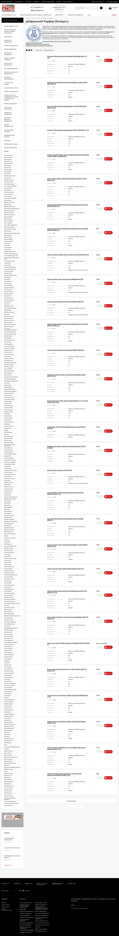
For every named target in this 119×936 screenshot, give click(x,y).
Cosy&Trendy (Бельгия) (10, 267)
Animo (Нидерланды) (9, 184)
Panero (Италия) (8, 568)
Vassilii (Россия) (8, 706)
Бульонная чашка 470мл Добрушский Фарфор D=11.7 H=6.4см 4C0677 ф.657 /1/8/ (67, 401)
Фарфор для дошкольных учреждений (37, 44)
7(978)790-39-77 (17, 883)
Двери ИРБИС (23, 909)
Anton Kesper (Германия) (10, 186)
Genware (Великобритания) (11, 377)
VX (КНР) (6, 697)
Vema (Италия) (7, 708)
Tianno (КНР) (7, 679)
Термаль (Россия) (8, 796)
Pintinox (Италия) (8, 577)
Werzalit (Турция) (8, 722)
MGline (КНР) (7, 501)
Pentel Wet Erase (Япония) (10, 575)
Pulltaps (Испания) (8, 597)
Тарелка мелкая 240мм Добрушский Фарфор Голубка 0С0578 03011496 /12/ (67, 83)
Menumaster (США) (9, 527)
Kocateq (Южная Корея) (10, 454)
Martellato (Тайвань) (9, 519)
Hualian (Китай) (8, 401)
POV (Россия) (7, 560)
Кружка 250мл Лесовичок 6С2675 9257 (59, 470)
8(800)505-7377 (59, 9)
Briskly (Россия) (8, 237)
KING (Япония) (7, 440)
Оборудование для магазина (42, 925)
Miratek (6, 536)
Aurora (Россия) (8, 200)
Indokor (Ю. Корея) (9, 422)
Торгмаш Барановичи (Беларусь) (9, 798)
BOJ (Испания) (7, 204)
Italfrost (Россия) (8, 426)
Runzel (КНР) (7, 626)
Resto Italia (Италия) (9, 613)
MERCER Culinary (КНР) (9, 499)
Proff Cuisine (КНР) (8, 595)
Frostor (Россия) (8, 352)
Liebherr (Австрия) (8, 482)
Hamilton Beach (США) (9, 389)
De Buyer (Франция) (9, 287)
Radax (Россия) (8, 609)
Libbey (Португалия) (9, 478)
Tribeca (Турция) (8, 687)
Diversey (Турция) (8, 294)
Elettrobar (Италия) (9, 320)
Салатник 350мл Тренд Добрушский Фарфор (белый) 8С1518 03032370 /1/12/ (67, 591)
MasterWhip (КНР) (8, 523)
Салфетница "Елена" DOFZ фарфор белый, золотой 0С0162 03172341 (66, 427)
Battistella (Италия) (9, 212)
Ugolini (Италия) (8, 691)
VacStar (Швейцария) (9, 699)
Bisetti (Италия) (8, 219)
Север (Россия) (8, 792)
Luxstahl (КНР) (7, 493)
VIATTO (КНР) (7, 695)
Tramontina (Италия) (9, 685)
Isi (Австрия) (7, 424)
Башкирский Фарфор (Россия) (11, 747)
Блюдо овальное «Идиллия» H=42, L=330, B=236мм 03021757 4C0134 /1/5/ (67, 670)
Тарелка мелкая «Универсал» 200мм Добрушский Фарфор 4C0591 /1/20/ (66, 722)
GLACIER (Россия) (8, 360)
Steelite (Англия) (8, 656)
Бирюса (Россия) (8, 751)
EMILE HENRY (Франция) (10, 308)
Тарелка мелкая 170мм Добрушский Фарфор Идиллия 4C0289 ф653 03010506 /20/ (67, 229)
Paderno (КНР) (7, 564)
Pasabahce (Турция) (9, 572)
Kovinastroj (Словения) (9, 462)
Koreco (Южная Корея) (10, 460)
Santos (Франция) (8, 640)
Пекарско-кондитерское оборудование (25, 927)
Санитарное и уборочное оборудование (41, 918)
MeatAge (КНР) (7, 525)
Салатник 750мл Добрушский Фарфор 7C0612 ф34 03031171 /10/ (68, 130)
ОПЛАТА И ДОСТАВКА (48, 1)
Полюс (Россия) (8, 779)
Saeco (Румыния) (8, 634)
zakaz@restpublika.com (57, 883)
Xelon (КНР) (7, 732)
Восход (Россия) (8, 755)
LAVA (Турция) (7, 468)
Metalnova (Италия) (9, 530)
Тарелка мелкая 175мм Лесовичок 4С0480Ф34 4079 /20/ (65, 279)
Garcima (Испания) (8, 364)
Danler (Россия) (8, 281)
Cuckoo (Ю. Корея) (8, 271)
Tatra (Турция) (7, 667)
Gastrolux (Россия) (8, 366)
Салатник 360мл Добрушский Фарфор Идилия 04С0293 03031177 (65, 519)
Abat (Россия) (7, 167)
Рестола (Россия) (8, 788)
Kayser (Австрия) (8, 450)
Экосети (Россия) (8, 805)
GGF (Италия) (7, 356)
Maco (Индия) (7, 513)
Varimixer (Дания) (8, 704)
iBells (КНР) (7, 736)
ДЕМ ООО (6, 765)
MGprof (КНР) (7, 503)
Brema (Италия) (8, 235)
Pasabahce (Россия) (9, 570)
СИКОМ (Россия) (8, 790)
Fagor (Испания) (8, 336)
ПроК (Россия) (7, 783)
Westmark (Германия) (9, 724)
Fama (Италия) (7, 338)
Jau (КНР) (6, 434)
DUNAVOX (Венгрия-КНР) (10, 275)
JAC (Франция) (7, 428)
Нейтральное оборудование (26, 917)
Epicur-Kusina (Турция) (9, 324)
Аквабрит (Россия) (8, 738)
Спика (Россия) (8, 794)
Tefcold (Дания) (8, 675)
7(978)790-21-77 (5, 883)
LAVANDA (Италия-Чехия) (10, 470)
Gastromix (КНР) (8, 368)
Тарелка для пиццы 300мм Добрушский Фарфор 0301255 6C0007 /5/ (68, 644)
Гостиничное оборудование (42, 913)
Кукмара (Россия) (8, 773)
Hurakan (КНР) (7, 403)
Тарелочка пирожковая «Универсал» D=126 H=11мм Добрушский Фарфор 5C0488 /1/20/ (64, 774)
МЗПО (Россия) (8, 775)
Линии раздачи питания (41, 902)
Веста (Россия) (7, 753)
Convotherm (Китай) (9, 261)
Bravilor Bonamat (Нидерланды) (12, 233)
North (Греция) (8, 544)
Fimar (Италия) (7, 342)
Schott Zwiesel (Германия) (10, 642)
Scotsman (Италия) (9, 644)
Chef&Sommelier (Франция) (11, 253)
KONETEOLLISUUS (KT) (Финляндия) (9, 445)
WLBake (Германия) (9, 714)
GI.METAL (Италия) (8, 358)
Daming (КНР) (7, 277)
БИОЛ (5, 745)
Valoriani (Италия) (8, 701)
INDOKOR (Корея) (8, 405)
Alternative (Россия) (9, 180)
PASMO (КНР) (7, 556)
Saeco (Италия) (8, 632)
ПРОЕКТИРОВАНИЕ (7, 1)
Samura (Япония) (8, 638)
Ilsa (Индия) (7, 414)
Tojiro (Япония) (8, 681)
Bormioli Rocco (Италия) (10, 229)
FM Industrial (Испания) (10, 332)
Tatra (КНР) (7, 663)
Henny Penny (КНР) (9, 393)
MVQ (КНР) (7, 509)
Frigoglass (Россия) (8, 350)
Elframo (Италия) (8, 322)
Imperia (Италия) (8, 418)
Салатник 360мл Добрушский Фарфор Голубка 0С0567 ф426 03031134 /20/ (66, 107)
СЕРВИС (58, 1)
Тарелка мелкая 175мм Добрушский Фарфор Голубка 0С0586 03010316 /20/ (67, 545)
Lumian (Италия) (8, 489)
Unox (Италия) (7, 693)
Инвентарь (38, 927)
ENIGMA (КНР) (7, 310)
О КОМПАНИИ (19, 1)
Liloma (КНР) (7, 484)
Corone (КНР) (7, 265)
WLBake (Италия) (8, 716)
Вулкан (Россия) (8, 759)
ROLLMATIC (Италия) (9, 607)
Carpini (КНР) (7, 249)
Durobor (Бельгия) (8, 298)
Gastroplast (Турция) (9, 370)
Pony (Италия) (7, 583)
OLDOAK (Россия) (8, 550)
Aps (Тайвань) (7, 190)
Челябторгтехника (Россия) (11, 803)
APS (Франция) (7, 159)
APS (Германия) (8, 157)
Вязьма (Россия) (8, 761)
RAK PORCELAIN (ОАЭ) (9, 599)
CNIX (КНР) (7, 245)
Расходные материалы (40, 931)
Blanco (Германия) (8, 221)
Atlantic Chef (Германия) (10, 198)
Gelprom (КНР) (7, 375)
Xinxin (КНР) (7, 734)
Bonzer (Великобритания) (10, 225)
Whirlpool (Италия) (8, 726)
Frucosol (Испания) (9, 354)
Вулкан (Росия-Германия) (10, 757)
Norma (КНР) (7, 542)
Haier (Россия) (7, 385)
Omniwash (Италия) (9, 552)
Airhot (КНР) (7, 173)
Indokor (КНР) (7, 420)
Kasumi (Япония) (8, 448)
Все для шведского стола (26, 902)
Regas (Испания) (8, 611)
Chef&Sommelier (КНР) (9, 251)
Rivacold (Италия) (8, 618)
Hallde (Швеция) (8, 387)
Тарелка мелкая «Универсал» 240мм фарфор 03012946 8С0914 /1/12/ (67, 696)
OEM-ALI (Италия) (8, 548)
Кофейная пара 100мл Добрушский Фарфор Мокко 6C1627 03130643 (66, 447)
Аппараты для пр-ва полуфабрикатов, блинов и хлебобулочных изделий (41, 908)
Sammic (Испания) (8, 636)
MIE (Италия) (7, 505)
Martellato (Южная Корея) (10, 521)
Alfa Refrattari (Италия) (9, 176)
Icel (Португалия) (8, 409)
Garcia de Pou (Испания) (10, 362)
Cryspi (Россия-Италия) (10, 269)
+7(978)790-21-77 (38, 7)
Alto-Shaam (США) (8, 182)
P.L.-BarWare (7, 554)
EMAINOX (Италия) (9, 306)
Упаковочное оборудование (42, 915)
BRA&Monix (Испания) (9, 206)
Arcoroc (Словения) (9, 192)
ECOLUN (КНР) (7, 302)
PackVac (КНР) (7, 562)
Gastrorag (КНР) (8, 373)
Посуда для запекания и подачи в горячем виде (56, 41)
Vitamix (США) (7, 712)
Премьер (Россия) (8, 781)
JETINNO (6, 430)
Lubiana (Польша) (8, 486)
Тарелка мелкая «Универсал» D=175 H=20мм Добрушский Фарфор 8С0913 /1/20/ (66, 748)
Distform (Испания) (9, 291)
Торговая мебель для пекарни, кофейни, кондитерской (25, 906)
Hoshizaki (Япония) (9, 397)
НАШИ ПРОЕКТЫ (68, 1)
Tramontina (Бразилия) (10, 683)
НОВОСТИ (36, 1)
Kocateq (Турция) (8, 452)
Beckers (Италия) (8, 216)
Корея (5, 771)
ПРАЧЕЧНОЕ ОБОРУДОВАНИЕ (27, 930)
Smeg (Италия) (7, 650)
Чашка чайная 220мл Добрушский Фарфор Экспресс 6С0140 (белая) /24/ (67, 179)
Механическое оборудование (27, 923)
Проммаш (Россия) (9, 786)
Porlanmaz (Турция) (9, 585)
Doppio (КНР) (7, 296)
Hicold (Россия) (8, 395)
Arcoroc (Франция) (8, 194)
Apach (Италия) (8, 188)
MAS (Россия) (7, 495)
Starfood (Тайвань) (9, 654)
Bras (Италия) (7, 231)
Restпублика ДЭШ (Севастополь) (12, 615)
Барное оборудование (25, 915)
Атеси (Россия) (7, 742)
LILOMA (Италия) (8, 472)
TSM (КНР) (6, 661)
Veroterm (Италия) (8, 710)
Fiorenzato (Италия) (9, 346)
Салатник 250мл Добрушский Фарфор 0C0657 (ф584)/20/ (65, 350)
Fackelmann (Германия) (10, 334)
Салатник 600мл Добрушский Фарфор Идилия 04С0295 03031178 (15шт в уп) (65, 493)
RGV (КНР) (6, 605)
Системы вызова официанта (42, 923)
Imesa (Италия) (8, 416)
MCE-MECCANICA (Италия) (10, 497)
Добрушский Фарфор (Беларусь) (12, 767)
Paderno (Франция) (9, 566)
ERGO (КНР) (7, 314)
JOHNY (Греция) (8, 432)
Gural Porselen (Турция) (10, 379)
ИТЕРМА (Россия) (8, 769)
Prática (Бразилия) (8, 589)
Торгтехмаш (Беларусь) (10, 801)
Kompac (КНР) (7, 456)
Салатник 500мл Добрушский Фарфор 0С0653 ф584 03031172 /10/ (67, 57)
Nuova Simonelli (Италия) (10, 546)
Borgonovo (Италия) (9, 227)
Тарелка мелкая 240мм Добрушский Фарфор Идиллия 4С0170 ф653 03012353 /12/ (67, 205)
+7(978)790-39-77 (57, 7)
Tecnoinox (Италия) (9, 673)
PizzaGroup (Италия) (9, 579)
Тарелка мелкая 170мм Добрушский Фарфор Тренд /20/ (65, 569)
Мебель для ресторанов (41, 929)
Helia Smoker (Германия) (10, 391)
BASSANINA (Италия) (9, 202)
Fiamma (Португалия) (9, 340)
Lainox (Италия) (8, 476)
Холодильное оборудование (26, 911)
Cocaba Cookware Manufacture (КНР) (11, 258)
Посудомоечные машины (26, 932)
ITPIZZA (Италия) (8, 407)
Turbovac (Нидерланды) (10, 689)
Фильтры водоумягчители (41, 920)
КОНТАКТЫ (28, 1)
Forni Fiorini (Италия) (9, 348)
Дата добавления (48, 50)
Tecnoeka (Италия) (8, 671)
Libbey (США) (7, 480)
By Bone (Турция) (8, 239)
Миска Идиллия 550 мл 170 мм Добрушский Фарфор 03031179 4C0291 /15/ (67, 618)
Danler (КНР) (7, 279)
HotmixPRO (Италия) (9, 399)
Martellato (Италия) (9, 515)
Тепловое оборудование (26, 913)
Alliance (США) (7, 178)
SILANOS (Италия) (8, 630)
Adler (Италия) (7, 171)
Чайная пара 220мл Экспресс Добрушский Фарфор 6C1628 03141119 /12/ (66, 375)
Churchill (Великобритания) (11, 255)
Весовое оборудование (40, 911)
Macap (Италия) (8, 511)
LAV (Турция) (7, 466)
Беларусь (6, 749)
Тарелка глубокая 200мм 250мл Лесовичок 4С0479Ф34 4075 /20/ (68, 255)
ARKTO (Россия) (8, 161)
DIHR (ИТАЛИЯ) (8, 273)
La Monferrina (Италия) (10, 474)
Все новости (9, 865)
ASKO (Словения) (8, 163)
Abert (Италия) (7, 169)
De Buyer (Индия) (8, 285)
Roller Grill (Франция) (9, 624)
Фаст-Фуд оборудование (26, 925)
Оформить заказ (6, 906)
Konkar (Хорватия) (8, 458)
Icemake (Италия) (8, 411)
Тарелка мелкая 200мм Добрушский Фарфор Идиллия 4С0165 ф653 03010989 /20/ (67, 324)
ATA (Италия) (7, 165)
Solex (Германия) (8, 652)
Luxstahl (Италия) (8, 491)
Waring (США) (7, 720)
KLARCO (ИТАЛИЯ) (8, 442)
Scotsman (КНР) (8, 646)
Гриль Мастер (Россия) (10, 763)
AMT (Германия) (8, 155)
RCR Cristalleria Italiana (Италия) (12, 603)
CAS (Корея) (7, 243)
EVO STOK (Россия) (8, 316)
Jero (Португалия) (8, 436)
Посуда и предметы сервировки (24, 920)
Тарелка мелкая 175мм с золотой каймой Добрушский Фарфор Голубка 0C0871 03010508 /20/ (68, 155)
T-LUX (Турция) (8, 659)
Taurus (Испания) (8, 669)
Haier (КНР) (7, 383)
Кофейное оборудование (41, 904)
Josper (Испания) (8, 438)
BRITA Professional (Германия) (11, 208)
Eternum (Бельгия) (8, 326)
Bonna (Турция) (8, 223)
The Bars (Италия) (8, 677)
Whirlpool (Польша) (9, 728)
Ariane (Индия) (7, 196)
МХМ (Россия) (7, 777)
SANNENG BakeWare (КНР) (10, 628)
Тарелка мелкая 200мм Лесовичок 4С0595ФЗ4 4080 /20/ (65, 302)
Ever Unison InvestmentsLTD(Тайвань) (10, 329)
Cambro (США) (7, 247)
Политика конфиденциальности (7, 909)
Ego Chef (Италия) (8, 318)
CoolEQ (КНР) (7, 263)
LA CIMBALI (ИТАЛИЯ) (9, 464)
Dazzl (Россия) (7, 283)
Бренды (34, 18)
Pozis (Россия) (7, 587)
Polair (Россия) (7, 581)
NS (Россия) (7, 540)
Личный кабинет (6, 904)
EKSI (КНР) (6, 304)
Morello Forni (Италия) (9, 538)
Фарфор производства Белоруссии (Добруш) (39, 45)
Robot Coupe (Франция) (10, 622)
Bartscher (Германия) (9, 210)
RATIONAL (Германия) (9, 601)
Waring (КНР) (7, 718)
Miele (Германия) (8, 531)
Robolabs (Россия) (8, 620)
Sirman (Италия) (8, 648)
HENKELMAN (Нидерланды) (11, 381)
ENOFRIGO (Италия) (9, 312)
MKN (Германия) (8, 507)
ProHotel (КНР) (8, 591)
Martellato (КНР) (8, 517)
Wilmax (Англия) (8, 730)
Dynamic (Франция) (9, 300)
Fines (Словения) (8, 344)
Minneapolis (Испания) (9, 534)
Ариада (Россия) (8, 740)
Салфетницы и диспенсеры (34, 43)
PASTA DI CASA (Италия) (10, 558)
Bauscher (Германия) (9, 214)
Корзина (4, 902)
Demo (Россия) (7, 289)
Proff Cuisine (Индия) (9, 593)
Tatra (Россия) (7, 665)
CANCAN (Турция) (8, 241)
